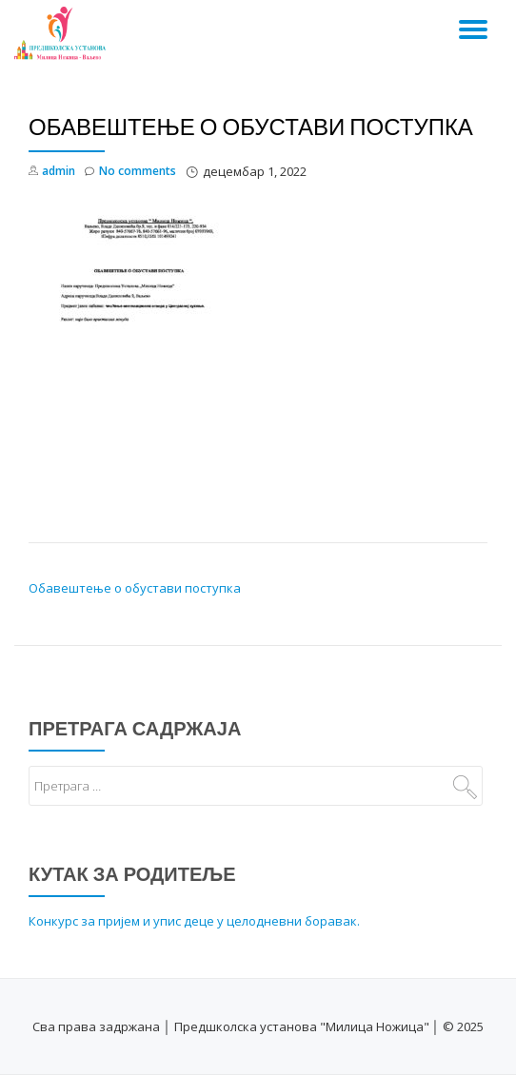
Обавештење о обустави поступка (135, 587)
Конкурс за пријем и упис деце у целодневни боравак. (194, 920)
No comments (130, 172)
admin (58, 171)
